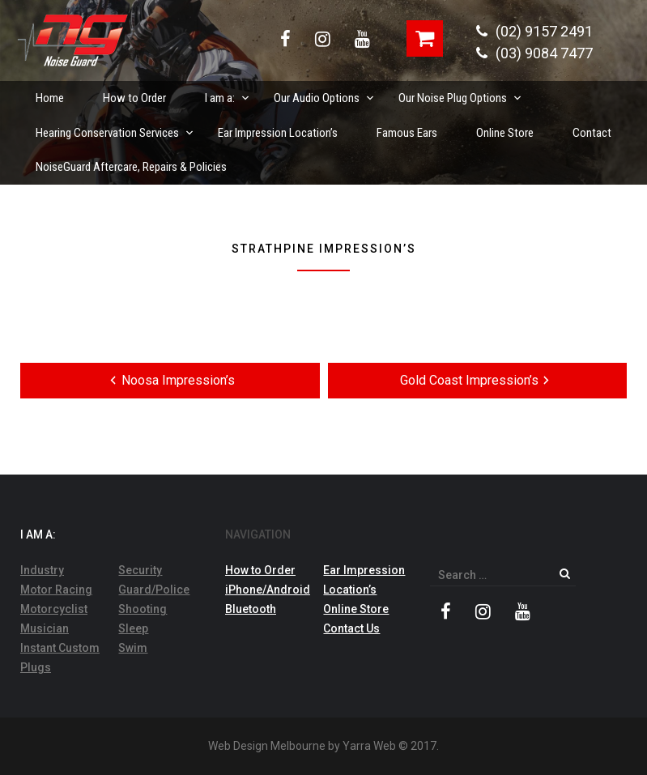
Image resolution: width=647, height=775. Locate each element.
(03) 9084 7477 (534, 53)
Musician (44, 628)
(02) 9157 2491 (534, 31)
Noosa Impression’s (170, 379)
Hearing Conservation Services (115, 128)
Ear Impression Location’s (278, 133)
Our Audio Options (325, 93)
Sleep (133, 628)
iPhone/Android (267, 589)
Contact (592, 133)
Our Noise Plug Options (460, 93)
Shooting (142, 609)
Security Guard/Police (153, 580)
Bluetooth (250, 609)
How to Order (134, 98)
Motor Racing (56, 589)
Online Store (505, 133)
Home (50, 98)
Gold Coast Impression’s (477, 379)
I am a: (228, 93)
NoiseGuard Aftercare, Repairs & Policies (131, 167)
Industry (42, 570)
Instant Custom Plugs (60, 657)
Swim (132, 647)
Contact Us (351, 628)
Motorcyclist (53, 609)
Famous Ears (407, 133)
